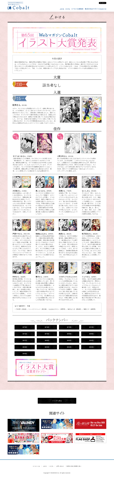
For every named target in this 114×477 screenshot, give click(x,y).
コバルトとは (36, 466)
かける (51, 466)
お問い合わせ (60, 466)
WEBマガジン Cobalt (18, 6)
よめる (45, 466)
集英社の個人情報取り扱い (74, 466)
